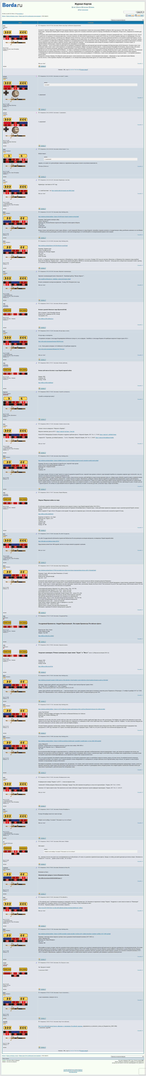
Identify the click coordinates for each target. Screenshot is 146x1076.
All (79, 69)
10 (77, 69)
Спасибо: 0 (140, 97)
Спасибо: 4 (140, 63)
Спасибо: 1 (140, 324)
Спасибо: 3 (140, 385)
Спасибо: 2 (140, 550)
